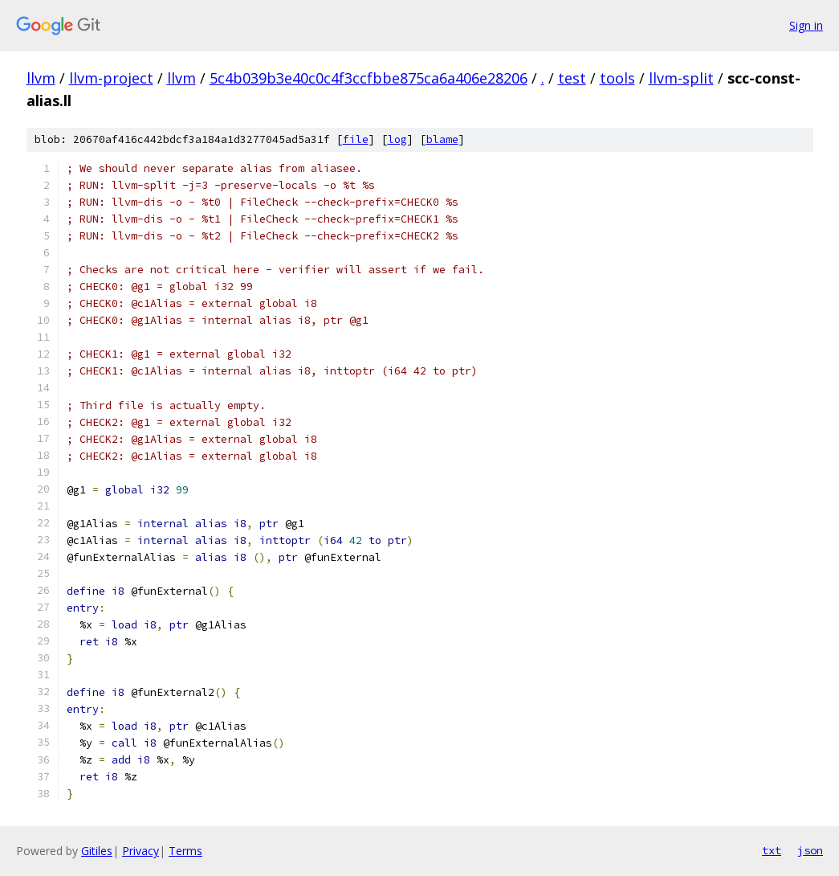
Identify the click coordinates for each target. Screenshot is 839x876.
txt (771, 850)
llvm (40, 78)
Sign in (806, 25)
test (572, 78)
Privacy (140, 850)
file (356, 139)
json (810, 850)
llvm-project (111, 78)
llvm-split (681, 78)
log (397, 139)
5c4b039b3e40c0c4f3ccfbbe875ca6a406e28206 (368, 78)
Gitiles (96, 850)
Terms (185, 850)
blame (442, 139)
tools (617, 78)
